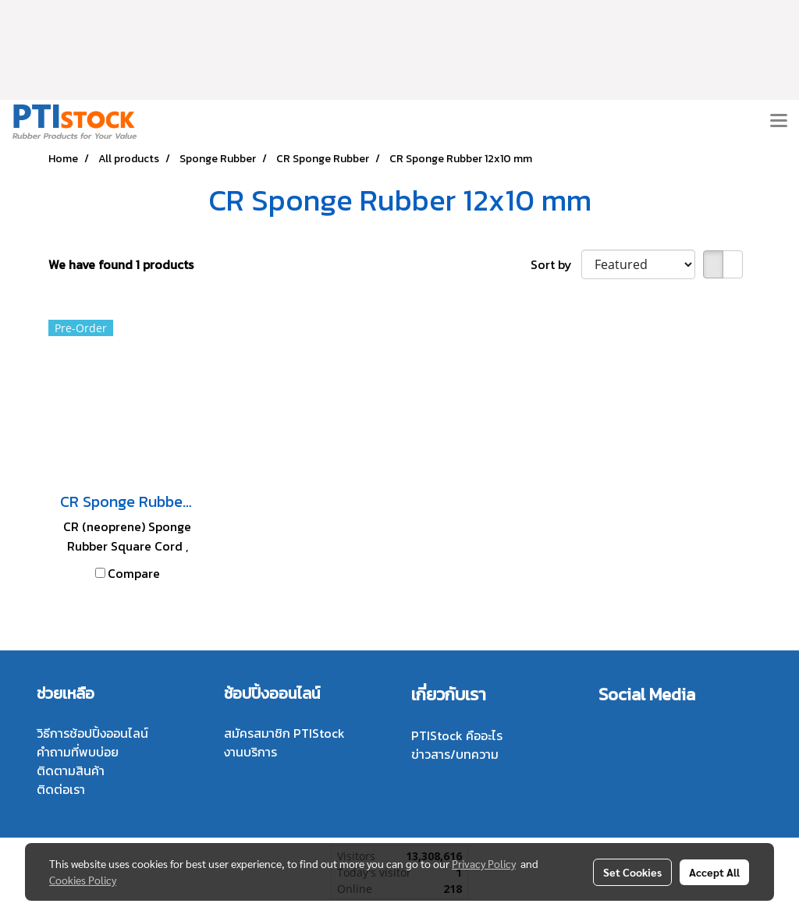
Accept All (714, 872)
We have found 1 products (121, 264)
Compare (134, 573)
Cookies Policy (82, 880)
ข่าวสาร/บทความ (455, 754)
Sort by (556, 264)
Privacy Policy (484, 863)
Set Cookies (632, 872)
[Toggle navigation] (779, 122)
